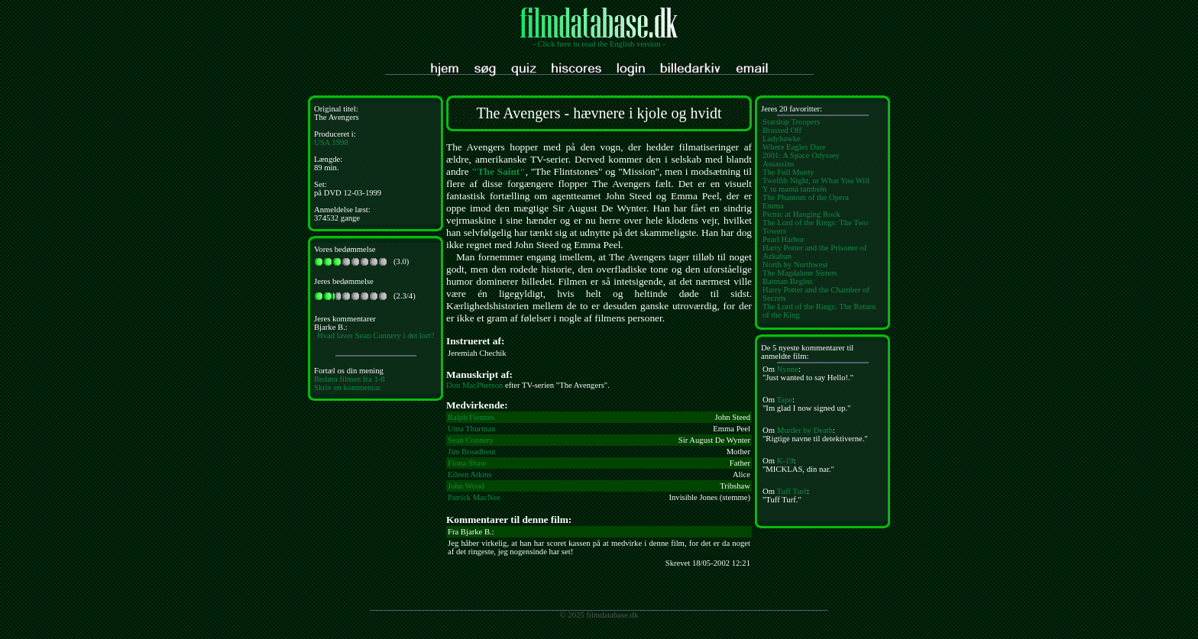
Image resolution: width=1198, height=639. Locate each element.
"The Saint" (498, 171)
